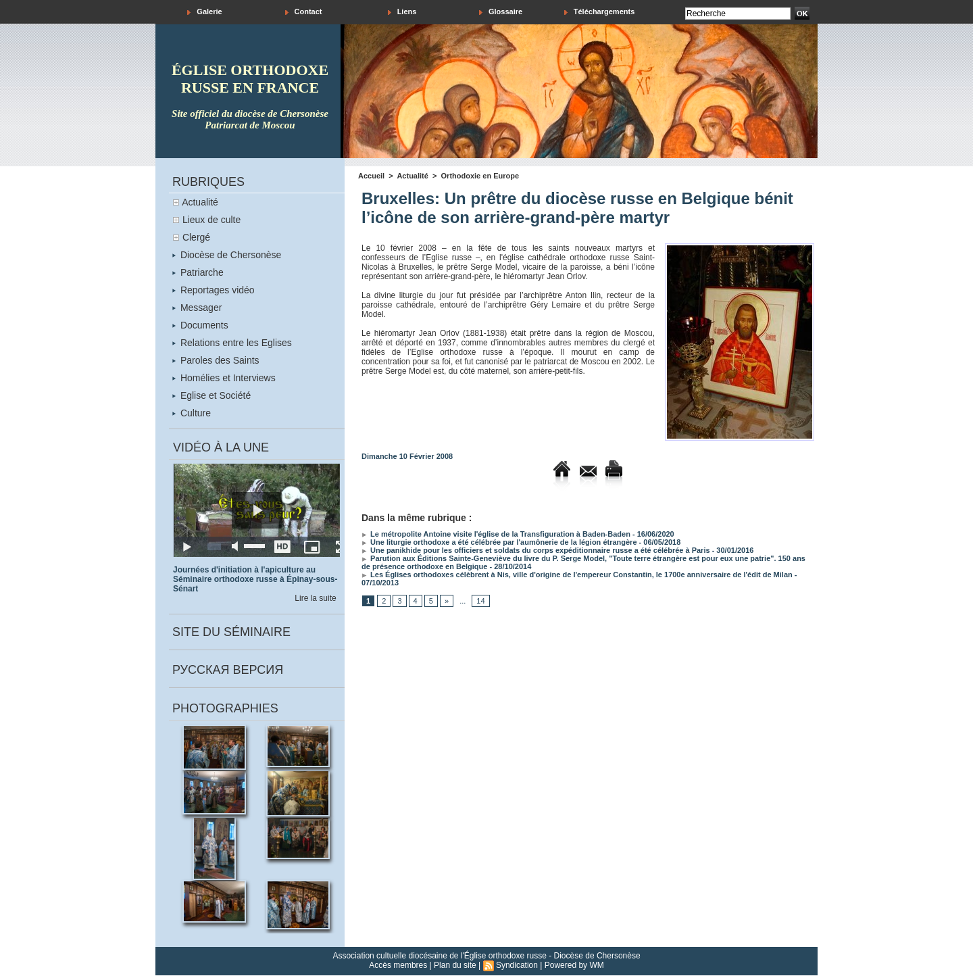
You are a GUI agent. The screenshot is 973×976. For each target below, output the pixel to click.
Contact (303, 11)
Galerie (204, 11)
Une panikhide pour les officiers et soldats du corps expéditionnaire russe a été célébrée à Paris (535, 550)
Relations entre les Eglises (232, 342)
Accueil (371, 176)
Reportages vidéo (213, 290)
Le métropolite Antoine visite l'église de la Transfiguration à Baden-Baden (495, 534)
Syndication (517, 965)
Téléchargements (599, 11)
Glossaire (500, 11)
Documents (200, 325)
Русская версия (227, 670)
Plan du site (455, 965)
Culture (191, 413)
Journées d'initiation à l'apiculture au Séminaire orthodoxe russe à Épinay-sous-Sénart (255, 579)
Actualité (200, 202)
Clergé (196, 237)
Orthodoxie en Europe (480, 176)
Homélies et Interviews (224, 377)
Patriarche (198, 272)
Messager (197, 307)
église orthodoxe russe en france (250, 79)
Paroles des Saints (215, 360)
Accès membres (398, 965)
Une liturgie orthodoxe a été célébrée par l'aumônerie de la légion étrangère (499, 542)
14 (480, 601)
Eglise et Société (211, 395)
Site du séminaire (231, 632)
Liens (402, 11)
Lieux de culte (211, 219)
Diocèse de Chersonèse (226, 254)
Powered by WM (574, 965)
